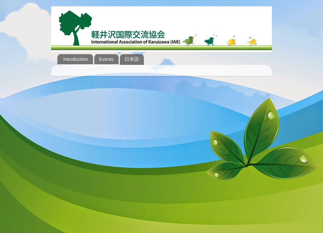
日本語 (132, 59)
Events (106, 59)
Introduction (75, 59)
